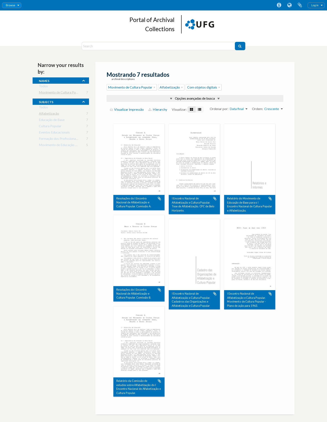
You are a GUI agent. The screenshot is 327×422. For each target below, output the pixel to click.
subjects (46, 101)
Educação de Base (52, 120)
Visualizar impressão (127, 109)
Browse (10, 5)
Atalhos (279, 5)
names (44, 80)
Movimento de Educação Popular (62, 146)
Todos (43, 87)
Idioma (289, 5)
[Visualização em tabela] (199, 109)
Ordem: (257, 109)
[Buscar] (240, 46)
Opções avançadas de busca (194, 98)
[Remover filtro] (154, 87)
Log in (314, 5)
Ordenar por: (219, 109)
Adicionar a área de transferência (159, 198)
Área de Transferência (300, 5)
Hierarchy (157, 109)
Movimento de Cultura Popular (61, 93)
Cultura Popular (50, 127)
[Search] (159, 46)
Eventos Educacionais (54, 133)
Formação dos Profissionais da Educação (68, 139)
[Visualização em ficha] (191, 109)
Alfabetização (49, 114)
